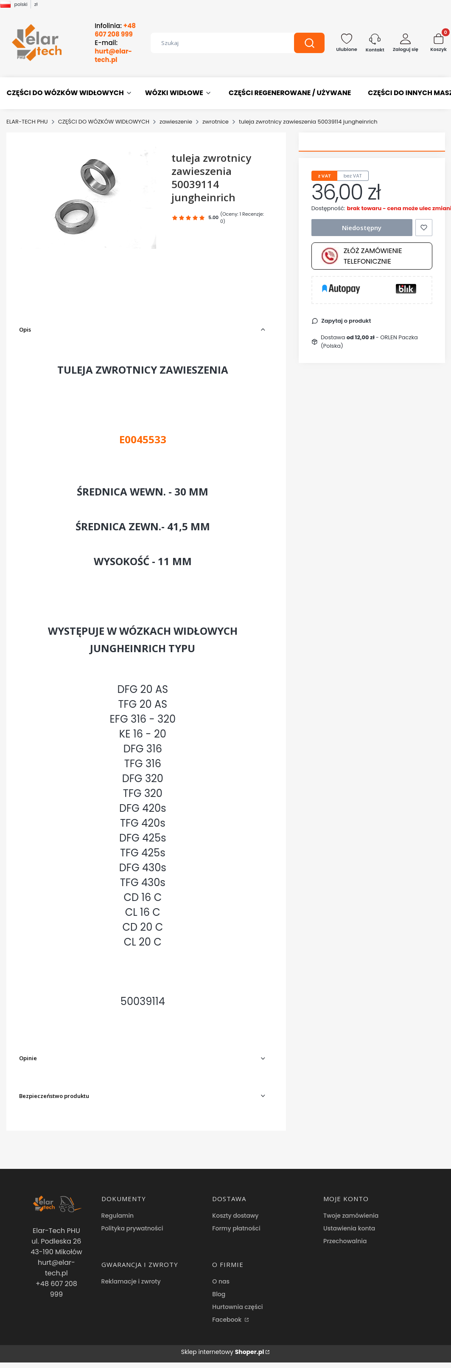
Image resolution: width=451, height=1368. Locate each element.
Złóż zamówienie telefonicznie (361, 256)
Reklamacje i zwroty (131, 1281)
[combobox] (216, 43)
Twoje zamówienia (350, 1215)
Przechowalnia (345, 1241)
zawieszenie (176, 122)
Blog (218, 1294)
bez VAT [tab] (353, 175)
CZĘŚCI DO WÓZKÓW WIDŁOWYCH (103, 122)
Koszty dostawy (235, 1215)
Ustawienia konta (349, 1228)
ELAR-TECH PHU (27, 122)
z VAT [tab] (324, 175)
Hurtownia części (237, 1307)
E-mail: (113, 51)
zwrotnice (215, 122)
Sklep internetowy (222, 1352)
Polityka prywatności (132, 1228)
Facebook (227, 1319)
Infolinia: (115, 30)
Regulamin (117, 1215)
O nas (221, 1281)
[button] (309, 43)
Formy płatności (236, 1228)
